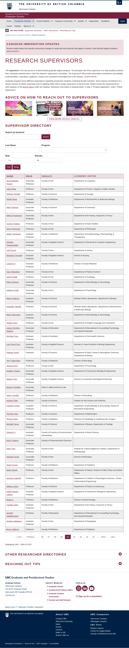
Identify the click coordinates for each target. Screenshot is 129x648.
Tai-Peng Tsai (12, 414)
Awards (81, 21)
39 (62, 536)
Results (38, 156)
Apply (122, 21)
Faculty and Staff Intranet (60, 600)
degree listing (28, 87)
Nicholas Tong (12, 336)
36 (43, 536)
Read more (13, 51)
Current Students (43, 21)
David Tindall (11, 277)
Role (7, 156)
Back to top (11, 607)
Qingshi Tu (10, 432)
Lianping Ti (11, 264)
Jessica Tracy (12, 366)
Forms (9, 26)
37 (50, 536)
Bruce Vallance (12, 529)
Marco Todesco (12, 298)
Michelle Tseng (12, 424)
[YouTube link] (91, 588)
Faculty (47, 176)
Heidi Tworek (11, 470)
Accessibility (54, 643)
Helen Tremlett (12, 395)
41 (75, 536)
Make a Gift (60, 632)
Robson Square (97, 628)
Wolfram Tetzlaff (13, 194)
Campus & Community (64, 21)
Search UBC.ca (62, 635)
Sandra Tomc (12, 323)
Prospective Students (22, 21)
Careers (59, 630)
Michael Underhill (13, 478)
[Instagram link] (79, 588)
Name (10, 176)
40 (69, 536)
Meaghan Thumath (14, 255)
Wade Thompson (13, 234)
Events (58, 627)
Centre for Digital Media (100, 631)
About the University (64, 621)
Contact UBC (61, 619)
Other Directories (51, 30)
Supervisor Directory (33, 30)
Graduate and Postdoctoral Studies (64, 577)
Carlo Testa (11, 189)
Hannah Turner (12, 457)
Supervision (94, 21)
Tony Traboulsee (13, 361)
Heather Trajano (13, 371)
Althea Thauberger (14, 215)
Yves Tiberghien (13, 272)
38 (56, 536)
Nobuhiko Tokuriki (13, 306)
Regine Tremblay (13, 387)
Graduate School (10, 35)
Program (45, 145)
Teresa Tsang (12, 419)
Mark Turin (10, 449)
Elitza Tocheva (12, 282)
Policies (17, 26)
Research (39, 607)
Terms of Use (29, 643)
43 (88, 536)
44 (94, 536)
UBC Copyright (42, 643)
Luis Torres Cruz (13, 344)
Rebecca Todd (12, 290)
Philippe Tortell (12, 352)
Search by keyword (14, 132)
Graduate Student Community (56, 595)
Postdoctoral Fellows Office (61, 590)
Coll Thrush (11, 250)
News (58, 624)
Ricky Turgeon (12, 440)
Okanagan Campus (98, 621)
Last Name (10, 145)
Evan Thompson (13, 229)
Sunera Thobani (13, 224)
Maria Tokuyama (13, 315)
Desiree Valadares (14, 521)
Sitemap (22, 607)
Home (9, 21)
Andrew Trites (12, 400)
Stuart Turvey (12, 465)
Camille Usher (12, 505)
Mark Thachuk (12, 207)
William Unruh (12, 486)
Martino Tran (11, 379)
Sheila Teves (11, 199)
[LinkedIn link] (85, 588)
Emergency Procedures (13, 643)
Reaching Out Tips (67, 30)
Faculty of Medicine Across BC (103, 634)
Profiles (30, 607)
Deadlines (105, 21)
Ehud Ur (9, 500)
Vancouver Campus (98, 619)
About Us (27, 26)
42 (82, 536)
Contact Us (10, 595)
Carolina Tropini (13, 406)
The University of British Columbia (11, 6)
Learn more (90, 77)
